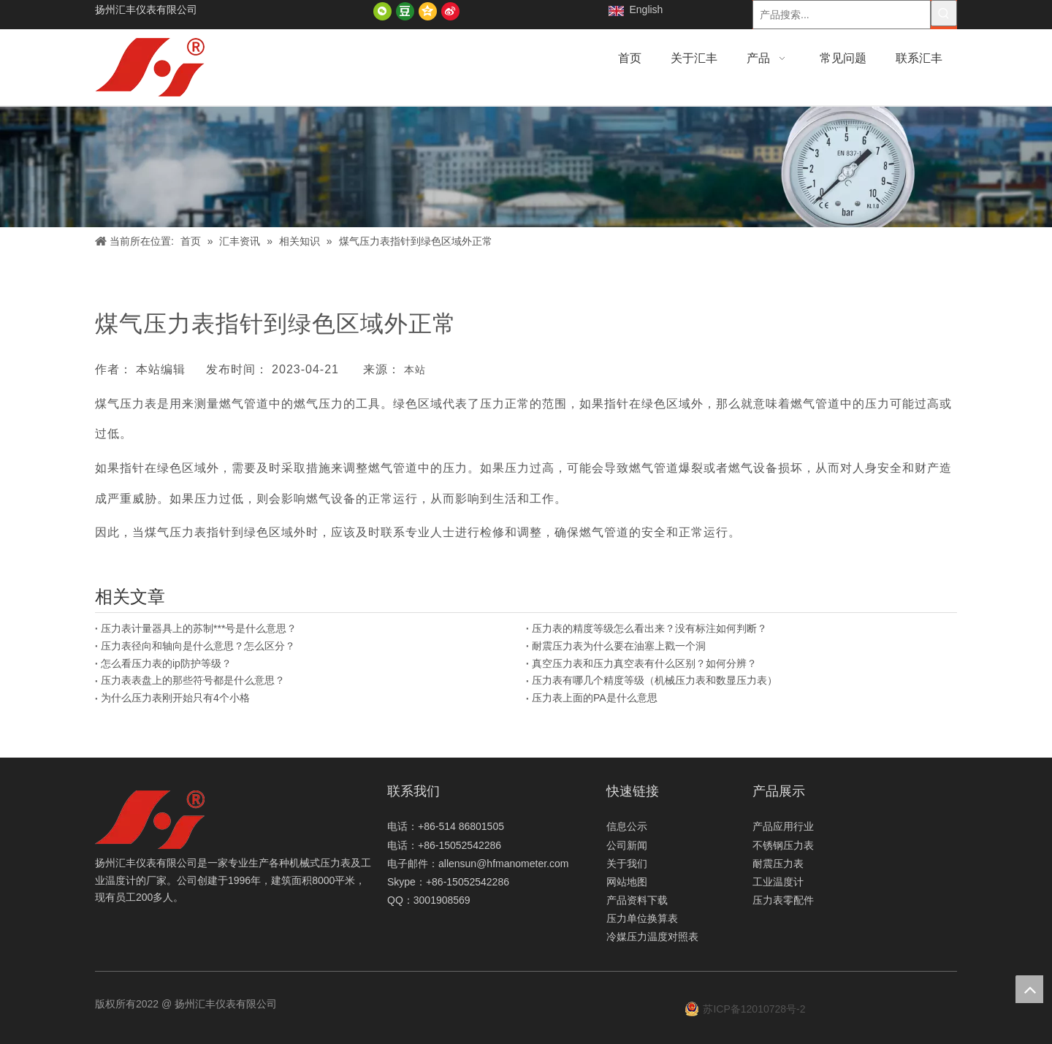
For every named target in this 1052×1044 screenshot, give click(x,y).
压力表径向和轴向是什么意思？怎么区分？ (198, 646)
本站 (415, 370)
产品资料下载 (637, 900)
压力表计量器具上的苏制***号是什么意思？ (199, 628)
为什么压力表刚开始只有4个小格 (175, 698)
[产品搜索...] (841, 14)
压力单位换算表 (642, 918)
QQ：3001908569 (428, 900)
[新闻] (526, 167)
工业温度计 (778, 882)
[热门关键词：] (944, 13)
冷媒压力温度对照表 (652, 936)
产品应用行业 (783, 826)
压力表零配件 (783, 900)
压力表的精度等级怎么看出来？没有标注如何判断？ (649, 628)
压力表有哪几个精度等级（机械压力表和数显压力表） (654, 680)
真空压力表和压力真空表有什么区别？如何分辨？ (644, 663)
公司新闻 (626, 845)
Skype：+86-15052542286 (448, 882)
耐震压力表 (778, 863)
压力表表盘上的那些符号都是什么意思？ (193, 680)
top (1029, 989)
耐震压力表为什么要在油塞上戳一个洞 (619, 646)
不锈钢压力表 (783, 845)
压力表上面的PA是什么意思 (595, 698)
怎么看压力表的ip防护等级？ (166, 663)
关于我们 (626, 863)
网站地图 (626, 882)
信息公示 (626, 826)
